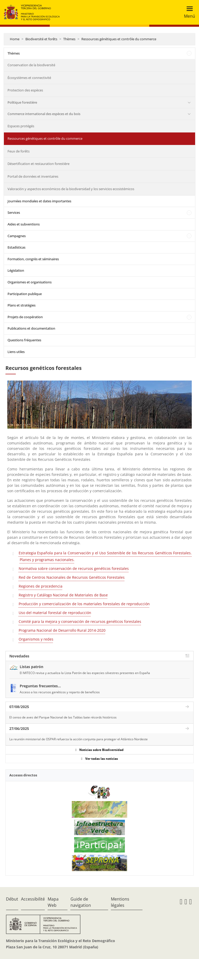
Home (14, 39)
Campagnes (17, 236)
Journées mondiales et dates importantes (39, 201)
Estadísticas (16, 247)
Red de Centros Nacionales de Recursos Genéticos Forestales (72, 577)
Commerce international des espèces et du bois (44, 113)
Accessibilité (33, 899)
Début (12, 899)
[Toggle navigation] (188, 12)
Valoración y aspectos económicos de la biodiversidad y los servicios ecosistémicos (71, 189)
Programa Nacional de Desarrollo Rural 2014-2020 (62, 630)
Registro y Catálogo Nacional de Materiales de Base (63, 594)
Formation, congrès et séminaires (33, 259)
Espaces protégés (21, 126)
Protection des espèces (25, 90)
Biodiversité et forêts (41, 39)
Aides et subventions (24, 224)
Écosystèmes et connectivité (29, 77)
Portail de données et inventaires (33, 176)
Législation (16, 270)
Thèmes (69, 39)
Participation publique (25, 293)
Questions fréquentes (24, 340)
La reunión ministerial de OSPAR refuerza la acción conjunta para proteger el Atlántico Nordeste (78, 739)
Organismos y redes (36, 639)
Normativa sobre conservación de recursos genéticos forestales (74, 568)
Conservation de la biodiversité (31, 65)
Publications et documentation (31, 328)
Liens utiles (16, 351)
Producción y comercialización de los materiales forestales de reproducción (84, 603)
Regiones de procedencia (40, 586)
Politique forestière (22, 102)
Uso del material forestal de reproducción (55, 612)
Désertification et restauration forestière (38, 163)
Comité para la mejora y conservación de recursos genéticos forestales (80, 621)
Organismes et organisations (30, 282)
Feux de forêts (19, 151)
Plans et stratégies (21, 305)
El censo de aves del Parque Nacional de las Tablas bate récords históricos (63, 717)
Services (14, 212)
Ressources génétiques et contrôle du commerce (118, 39)
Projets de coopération (25, 317)
